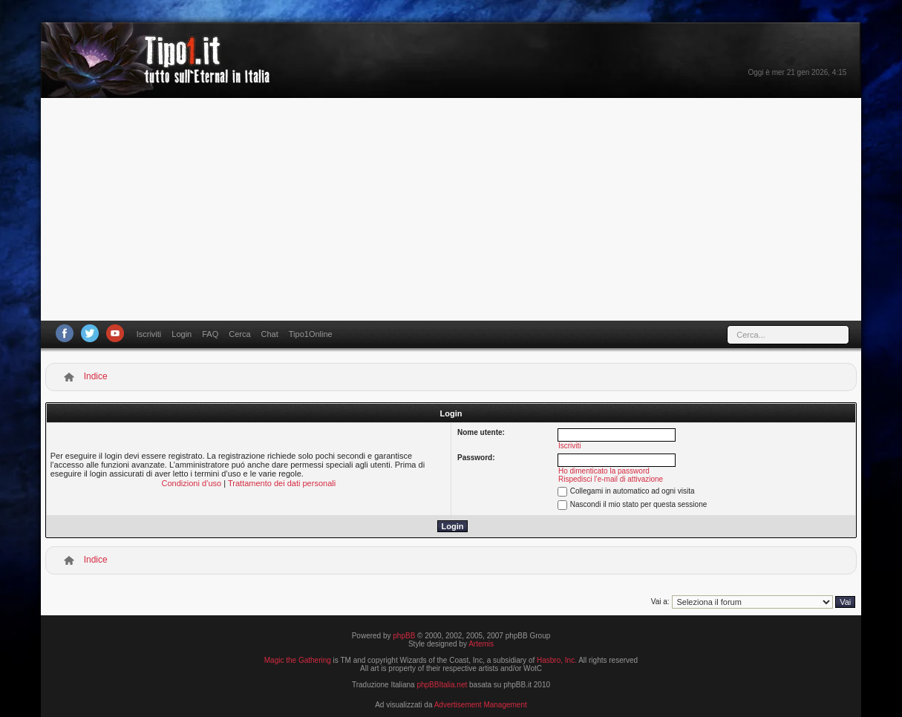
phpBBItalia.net (441, 685)
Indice (96, 376)
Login (181, 334)
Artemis (481, 644)
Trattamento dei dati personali (282, 483)
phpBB (404, 636)
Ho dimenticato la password (604, 471)
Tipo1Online (311, 334)
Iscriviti (149, 334)
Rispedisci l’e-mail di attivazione (610, 479)
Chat (269, 334)
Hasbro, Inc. (557, 660)
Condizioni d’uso (192, 483)
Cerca (239, 334)
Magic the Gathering (297, 660)
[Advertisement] (451, 209)
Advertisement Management (480, 705)
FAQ (210, 334)
